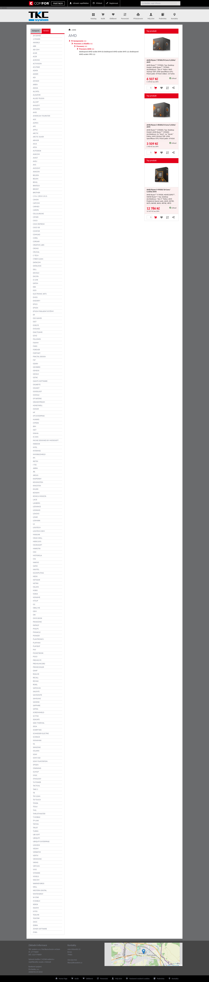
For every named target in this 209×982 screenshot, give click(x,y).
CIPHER (35, 217)
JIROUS (35, 475)
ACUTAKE (36, 67)
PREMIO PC (37, 660)
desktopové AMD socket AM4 (91, 51)
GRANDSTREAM (39, 402)
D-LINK (35, 280)
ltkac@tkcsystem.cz (75, 962)
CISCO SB (36, 227)
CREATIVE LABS (38, 245)
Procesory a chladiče (83, 43)
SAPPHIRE (36, 705)
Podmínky (162, 15)
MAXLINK (36, 534)
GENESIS (36, 370)
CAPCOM (36, 203)
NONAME (36, 597)
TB (34, 793)
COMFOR (36, 231)
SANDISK (36, 702)
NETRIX (35, 583)
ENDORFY (36, 301)
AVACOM (36, 154)
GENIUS (36, 374)
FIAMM (36, 343)
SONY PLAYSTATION (40, 761)
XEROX (35, 904)
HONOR (36, 409)
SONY (35, 754)
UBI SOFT (36, 834)
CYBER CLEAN (38, 259)
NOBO (35, 590)
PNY (34, 650)
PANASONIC (37, 622)
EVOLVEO (36, 329)
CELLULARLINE (38, 213)
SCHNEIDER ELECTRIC (41, 733)
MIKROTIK (37, 548)
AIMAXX (36, 81)
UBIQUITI (36, 838)
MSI (34, 559)
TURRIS (35, 831)
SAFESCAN (37, 688)
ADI (34, 77)
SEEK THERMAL (38, 723)
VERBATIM (37, 852)
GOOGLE (36, 395)
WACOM (36, 880)
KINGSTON (37, 486)
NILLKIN (36, 587)
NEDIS (35, 576)
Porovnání (125, 15)
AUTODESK (37, 151)
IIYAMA (35, 433)
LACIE (35, 500)
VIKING (35, 862)
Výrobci (46, 31)
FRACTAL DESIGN (39, 356)
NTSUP (35, 601)
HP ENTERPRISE (39, 416)
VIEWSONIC (37, 859)
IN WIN (35, 437)
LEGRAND (36, 510)
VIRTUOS (36, 866)
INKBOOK (36, 444)
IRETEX (35, 461)
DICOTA (36, 276)
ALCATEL (36, 91)
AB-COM (36, 49)
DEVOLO (36, 273)
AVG (34, 165)
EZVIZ (35, 336)
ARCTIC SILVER (38, 137)
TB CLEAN (36, 796)
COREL (35, 238)
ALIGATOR (37, 95)
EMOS (35, 297)
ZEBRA (35, 925)
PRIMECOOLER (38, 667)
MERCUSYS (37, 541)
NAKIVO (36, 562)
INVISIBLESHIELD (39, 454)
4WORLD (36, 42)
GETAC (35, 377)
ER (34, 315)
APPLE (35, 130)
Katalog (93, 15)
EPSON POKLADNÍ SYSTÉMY (43, 311)
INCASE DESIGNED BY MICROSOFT (46, 440)
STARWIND (37, 768)
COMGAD (36, 234)
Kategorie (35, 31)
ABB (34, 46)
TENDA (35, 803)
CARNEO (36, 206)
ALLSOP (36, 102)
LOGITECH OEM (39, 531)
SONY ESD (36, 758)
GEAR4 (35, 364)
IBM (34, 426)
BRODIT (36, 189)
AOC (34, 119)
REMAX (36, 681)
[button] (143, 951)
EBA (34, 287)
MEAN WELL (37, 538)
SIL (34, 744)
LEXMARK (36, 520)
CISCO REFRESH (39, 224)
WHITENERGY (38, 894)
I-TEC (35, 465)
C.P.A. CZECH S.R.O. (40, 196)
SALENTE (36, 691)
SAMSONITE (37, 695)
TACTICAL (36, 786)
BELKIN (35, 179)
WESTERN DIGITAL (40, 890)
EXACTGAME (38, 332)
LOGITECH (37, 527)
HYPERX (36, 423)
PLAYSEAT (36, 646)
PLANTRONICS (38, 639)
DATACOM (37, 262)
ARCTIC (35, 133)
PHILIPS (36, 629)
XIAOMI (36, 908)
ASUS (35, 144)
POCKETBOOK (38, 653)
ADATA (35, 70)
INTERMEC (37, 451)
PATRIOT (36, 625)
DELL (35, 269)
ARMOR (36, 140)
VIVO (35, 869)
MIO (34, 552)
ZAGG (35, 922)
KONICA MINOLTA (39, 496)
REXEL (35, 684)
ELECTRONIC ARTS (40, 294)
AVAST (35, 158)
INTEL (35, 447)
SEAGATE (36, 719)
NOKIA (35, 594)
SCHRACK (36, 737)
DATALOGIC (37, 266)
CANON (36, 200)
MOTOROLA (37, 555)
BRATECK (36, 186)
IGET (34, 430)
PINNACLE (37, 632)
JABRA (35, 468)
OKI (34, 615)
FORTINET (36, 353)
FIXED (35, 346)
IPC (34, 458)
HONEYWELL (38, 405)
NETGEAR (36, 580)
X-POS (35, 911)
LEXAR (35, 517)
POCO (35, 656)
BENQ (35, 182)
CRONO (36, 248)
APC (34, 126)
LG (34, 524)
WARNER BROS (38, 883)
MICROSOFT (37, 545)
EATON (35, 283)
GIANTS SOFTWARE (40, 381)
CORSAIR (36, 241)
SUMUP (36, 772)
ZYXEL (35, 932)
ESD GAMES (37, 318)
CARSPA (36, 210)
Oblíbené (113, 15)
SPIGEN (36, 765)
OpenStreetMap (175, 965)
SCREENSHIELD (38, 712)
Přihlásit (97, 3)
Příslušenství (138, 15)
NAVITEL (36, 569)
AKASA (35, 88)
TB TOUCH (37, 800)
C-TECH (35, 255)
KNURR (35, 489)
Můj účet (151, 15)
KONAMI (36, 493)
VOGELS (36, 876)
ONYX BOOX (37, 618)
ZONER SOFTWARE (40, 929)
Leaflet (168, 965)
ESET (35, 322)
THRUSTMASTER (39, 814)
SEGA (35, 726)
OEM (35, 611)
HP (34, 412)
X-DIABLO (36, 901)
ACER (35, 56)
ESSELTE (36, 325)
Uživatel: (79, 3)
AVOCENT (36, 168)
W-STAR (36, 897)
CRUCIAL (36, 252)
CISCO (35, 220)
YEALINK (36, 915)
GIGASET (36, 388)
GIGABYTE (37, 384)
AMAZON (36, 109)
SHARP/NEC (37, 730)
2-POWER (36, 39)
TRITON (36, 824)
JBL (34, 472)
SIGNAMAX (37, 740)
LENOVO (36, 514)
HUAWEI (36, 419)
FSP (34, 360)
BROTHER (36, 192)
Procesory (82, 46)
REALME (36, 674)
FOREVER (36, 350)
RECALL (36, 678)
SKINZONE (37, 747)
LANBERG (36, 503)
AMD (35, 112)
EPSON (35, 308)
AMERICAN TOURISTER (41, 116)
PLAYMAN (36, 643)
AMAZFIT (36, 105)
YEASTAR (36, 918)
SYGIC (35, 775)
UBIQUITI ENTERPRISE (41, 841)
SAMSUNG (37, 698)
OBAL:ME (36, 608)
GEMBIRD (36, 367)
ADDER (35, 74)
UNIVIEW (36, 845)
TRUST (35, 828)
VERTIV (35, 855)
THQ (34, 810)
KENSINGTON (38, 482)
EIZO (34, 290)
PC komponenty (78, 41)
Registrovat (112, 3)
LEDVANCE (37, 506)
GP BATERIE (37, 398)
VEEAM (36, 848)
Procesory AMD (86, 49)
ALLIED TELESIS (38, 98)
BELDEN (36, 175)
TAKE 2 (35, 789)
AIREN (35, 84)
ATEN (35, 147)
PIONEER (36, 636)
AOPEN (35, 123)
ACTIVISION (37, 63)
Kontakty (174, 15)
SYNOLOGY (37, 779)
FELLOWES (37, 339)
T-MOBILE (36, 817)
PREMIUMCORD (39, 664)
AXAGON (36, 172)
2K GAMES (37, 36)
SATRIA (35, 709)
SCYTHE (36, 716)
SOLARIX (36, 751)
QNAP (35, 670)
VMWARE (36, 873)
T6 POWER (37, 782)
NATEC (35, 566)
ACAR (35, 53)
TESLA (35, 806)
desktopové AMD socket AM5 (116, 51)
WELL (35, 887)
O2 (34, 604)
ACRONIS (36, 60)
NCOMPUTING (38, 573)
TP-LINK (36, 820)
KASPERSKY (37, 479)
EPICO (35, 304)
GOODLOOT (37, 391)
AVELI (35, 161)
